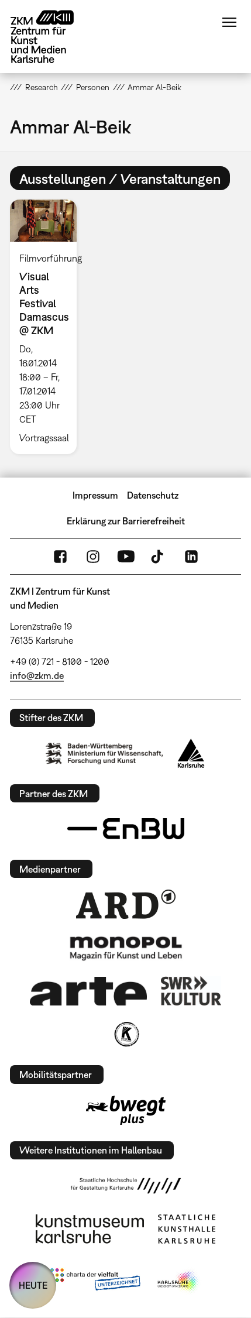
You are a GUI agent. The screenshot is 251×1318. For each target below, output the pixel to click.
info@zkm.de (37, 675)
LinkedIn (191, 556)
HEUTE (33, 1285)
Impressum (95, 495)
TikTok (158, 556)
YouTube (125, 556)
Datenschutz (152, 495)
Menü (229, 22)
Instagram (93, 556)
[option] (48, 327)
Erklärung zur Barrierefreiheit (126, 521)
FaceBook (60, 556)
